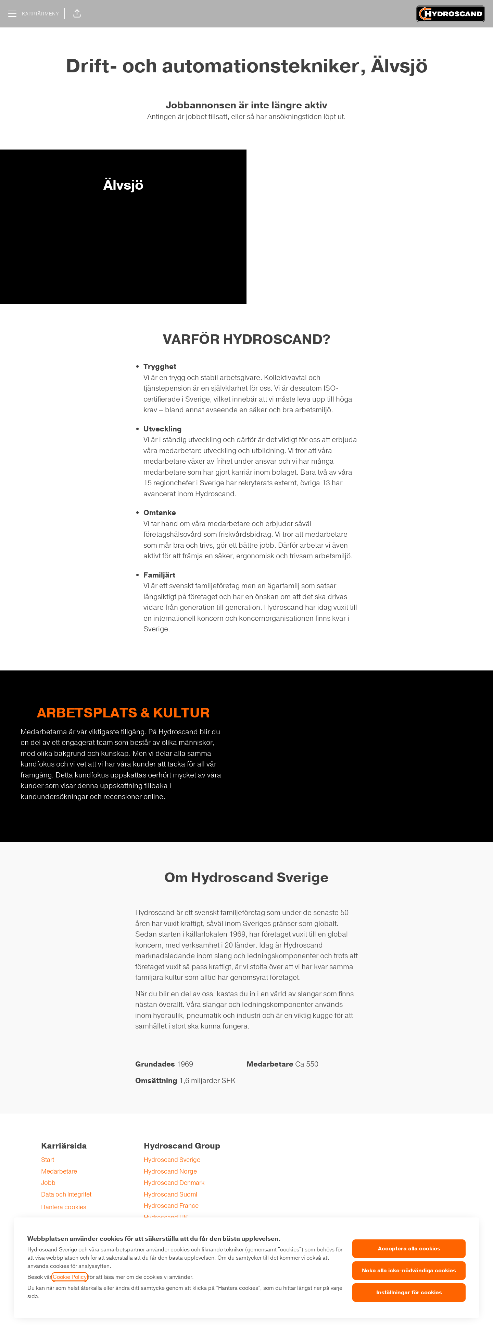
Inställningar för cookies (409, 1292)
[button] (77, 13)
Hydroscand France (171, 1206)
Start (47, 1160)
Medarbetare (59, 1171)
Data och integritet (66, 1194)
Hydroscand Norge (170, 1171)
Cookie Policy (70, 1277)
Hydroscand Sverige (172, 1160)
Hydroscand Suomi (170, 1194)
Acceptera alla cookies (409, 1248)
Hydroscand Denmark (174, 1183)
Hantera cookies (63, 1207)
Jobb (48, 1183)
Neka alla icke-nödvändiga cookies (409, 1270)
